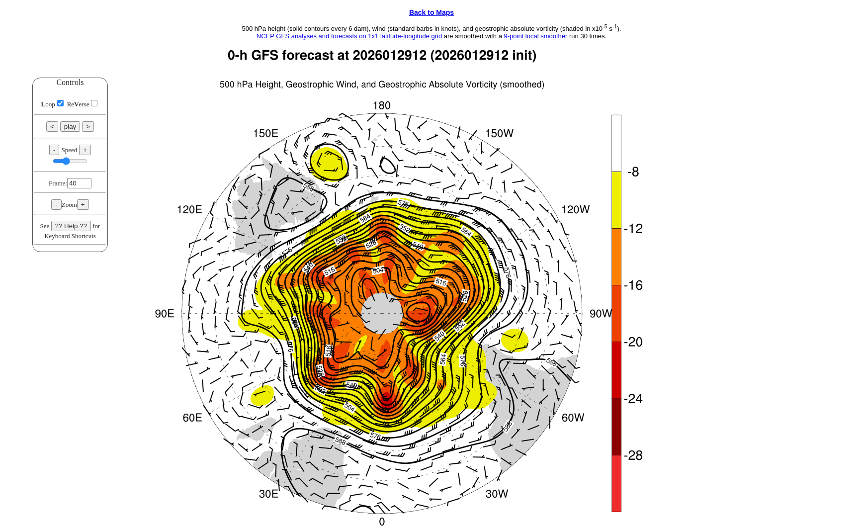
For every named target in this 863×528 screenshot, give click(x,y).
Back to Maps (431, 12)
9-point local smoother (535, 36)
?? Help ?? (71, 226)
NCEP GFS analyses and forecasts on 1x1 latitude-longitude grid (349, 36)
